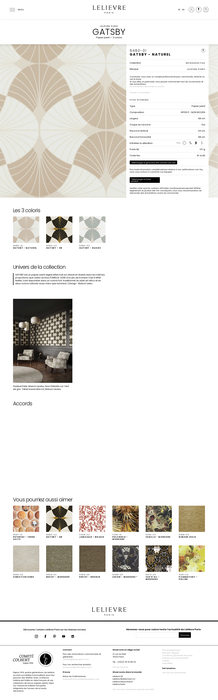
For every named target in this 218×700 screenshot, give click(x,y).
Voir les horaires (120, 667)
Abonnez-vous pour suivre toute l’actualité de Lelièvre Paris (163, 629)
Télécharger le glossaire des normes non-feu (153, 162)
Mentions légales (170, 652)
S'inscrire (184, 635)
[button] (26, 232)
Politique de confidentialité (175, 658)
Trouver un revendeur (140, 92)
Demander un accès (154, 86)
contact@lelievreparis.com (76, 659)
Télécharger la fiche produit (141, 180)
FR (179, 9)
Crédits (165, 660)
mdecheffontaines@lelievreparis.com (81, 679)
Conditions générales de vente (177, 655)
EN (183, 9)
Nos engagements (171, 650)
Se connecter (136, 86)
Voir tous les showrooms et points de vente (133, 689)
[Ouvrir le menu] (16, 9)
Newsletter (167, 663)
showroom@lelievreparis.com (77, 667)
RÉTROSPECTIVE (195, 63)
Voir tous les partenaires (174, 672)
